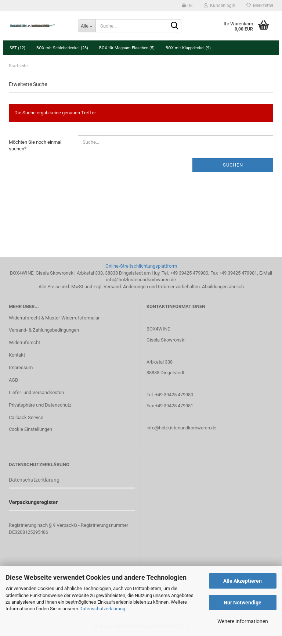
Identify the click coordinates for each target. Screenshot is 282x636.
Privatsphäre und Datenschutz (40, 405)
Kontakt (17, 355)
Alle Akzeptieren (242, 581)
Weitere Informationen (242, 621)
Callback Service (26, 417)
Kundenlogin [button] (219, 5)
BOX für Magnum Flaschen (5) (127, 48)
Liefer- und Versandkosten (36, 392)
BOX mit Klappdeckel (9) (188, 48)
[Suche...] (86, 25)
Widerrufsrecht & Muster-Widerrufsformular (54, 318)
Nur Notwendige (242, 602)
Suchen (233, 165)
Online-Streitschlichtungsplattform (141, 266)
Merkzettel (259, 5)
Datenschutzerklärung (102, 608)
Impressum (21, 367)
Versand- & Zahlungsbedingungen (44, 330)
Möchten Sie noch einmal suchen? (35, 145)
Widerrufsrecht (24, 342)
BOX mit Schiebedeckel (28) (62, 48)
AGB (13, 380)
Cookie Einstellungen (30, 429)
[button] (187, 5)
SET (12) (17, 48)
